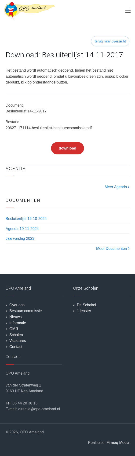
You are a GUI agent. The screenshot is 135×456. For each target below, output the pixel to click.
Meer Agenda (117, 187)
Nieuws (15, 317)
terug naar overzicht (110, 41)
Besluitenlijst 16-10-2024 (26, 219)
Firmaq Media (117, 443)
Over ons (17, 305)
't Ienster (84, 311)
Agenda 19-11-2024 (22, 229)
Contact (15, 347)
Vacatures (17, 341)
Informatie (17, 323)
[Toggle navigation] (127, 11)
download (67, 148)
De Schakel (86, 305)
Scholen (16, 335)
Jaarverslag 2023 (20, 238)
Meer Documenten (112, 249)
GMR (13, 329)
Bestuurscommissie (25, 311)
